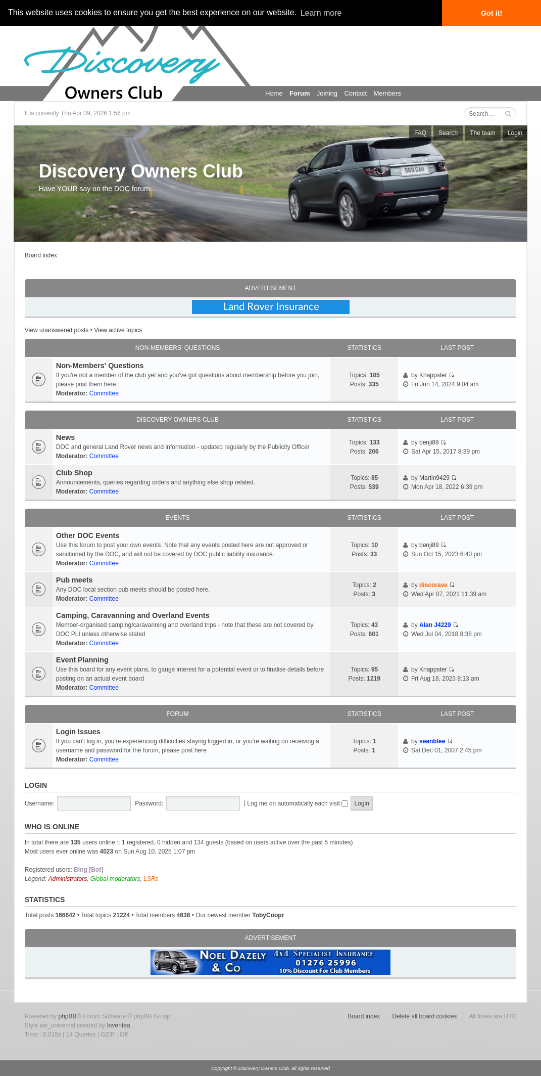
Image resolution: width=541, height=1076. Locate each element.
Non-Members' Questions (177, 347)
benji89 (429, 442)
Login (515, 133)
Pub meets (74, 580)
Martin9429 (434, 477)
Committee (104, 393)
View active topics (118, 330)
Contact (355, 93)
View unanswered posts (57, 330)
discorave (433, 585)
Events (177, 517)
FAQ (420, 133)
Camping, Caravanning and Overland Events (133, 615)
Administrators (67, 878)
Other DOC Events (88, 535)
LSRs (150, 878)
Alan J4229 (435, 625)
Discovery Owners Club (141, 171)
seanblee (432, 741)
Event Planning (82, 660)
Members (387, 93)
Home (274, 93)
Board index (41, 255)
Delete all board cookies (424, 1016)
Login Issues (78, 732)
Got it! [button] (491, 13)
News (65, 437)
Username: (40, 803)
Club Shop (74, 473)
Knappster (433, 375)
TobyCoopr (268, 915)
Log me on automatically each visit (297, 803)
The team (483, 133)
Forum (299, 93)
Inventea (118, 1025)
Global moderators (115, 878)
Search (448, 133)
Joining (327, 93)
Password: (149, 803)
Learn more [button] (321, 13)
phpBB (67, 1016)
